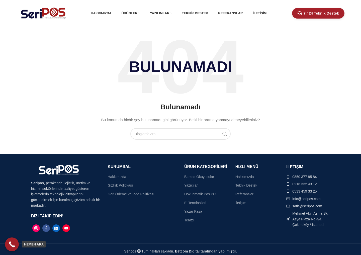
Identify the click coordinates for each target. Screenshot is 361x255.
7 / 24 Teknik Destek (318, 13)
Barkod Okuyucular (199, 177)
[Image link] (58, 169)
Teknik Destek (246, 185)
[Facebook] (46, 228)
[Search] (180, 134)
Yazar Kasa (193, 211)
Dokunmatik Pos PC (200, 194)
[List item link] (308, 177)
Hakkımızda (117, 177)
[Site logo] (43, 13)
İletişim (240, 203)
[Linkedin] (56, 228)
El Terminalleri (195, 203)
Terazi (189, 220)
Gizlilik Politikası (120, 185)
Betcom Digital (188, 251)
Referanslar (244, 194)
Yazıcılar (191, 185)
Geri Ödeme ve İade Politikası (131, 194)
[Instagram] (36, 228)
